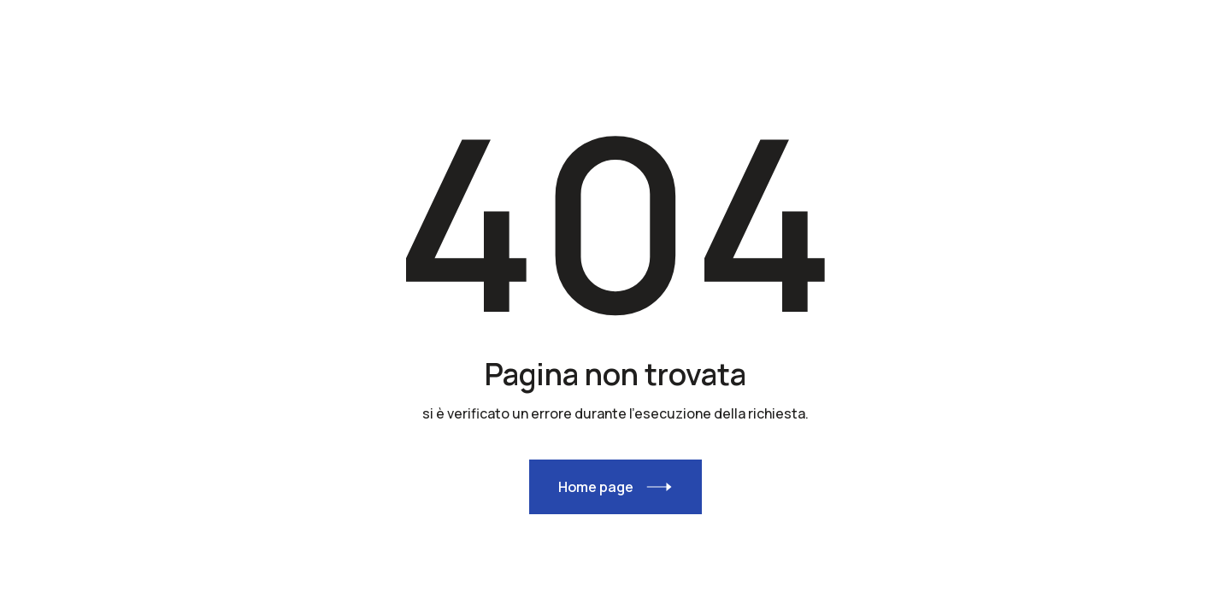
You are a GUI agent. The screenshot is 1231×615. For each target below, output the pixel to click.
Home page (595, 486)
